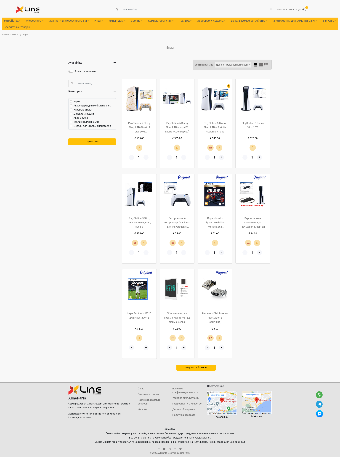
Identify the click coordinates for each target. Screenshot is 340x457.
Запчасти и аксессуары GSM (69, 20)
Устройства (12, 20)
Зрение (136, 20)
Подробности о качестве (187, 403)
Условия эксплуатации (185, 397)
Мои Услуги (295, 9)
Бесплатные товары (17, 27)
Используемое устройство (249, 20)
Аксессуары (34, 20)
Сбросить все (92, 141)
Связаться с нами (148, 394)
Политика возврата (183, 414)
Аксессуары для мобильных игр (92, 105)
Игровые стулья (83, 109)
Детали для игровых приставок (92, 125)
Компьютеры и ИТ (160, 20)
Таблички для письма (86, 121)
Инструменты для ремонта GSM (295, 20)
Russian (281, 9)
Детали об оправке (183, 409)
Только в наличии (85, 71)
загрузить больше (196, 367)
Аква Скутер (81, 117)
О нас (141, 388)
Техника (185, 20)
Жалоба (142, 409)
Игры (98, 20)
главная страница (10, 34)
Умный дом (117, 20)
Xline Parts (184, 453)
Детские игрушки (84, 113)
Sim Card (329, 20)
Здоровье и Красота (211, 20)
